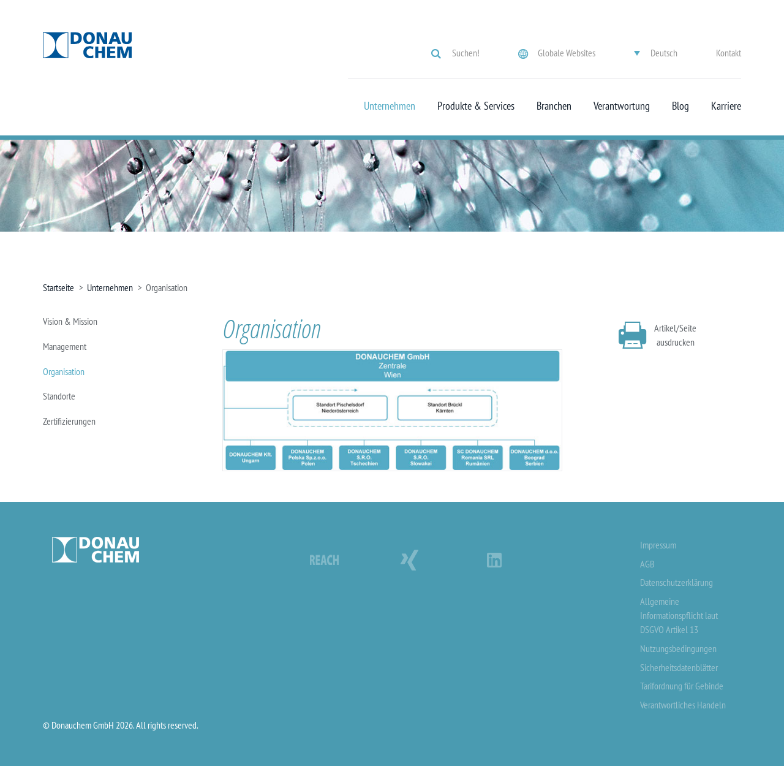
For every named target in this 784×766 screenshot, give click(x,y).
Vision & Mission (70, 321)
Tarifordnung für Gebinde (681, 686)
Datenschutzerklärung (676, 582)
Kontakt (728, 53)
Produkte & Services (475, 106)
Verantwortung (622, 106)
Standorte (59, 396)
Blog (680, 106)
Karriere (726, 106)
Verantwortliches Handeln (683, 705)
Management (64, 346)
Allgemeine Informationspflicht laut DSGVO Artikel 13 (679, 615)
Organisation (64, 371)
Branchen (554, 106)
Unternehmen (389, 106)
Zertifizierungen (69, 421)
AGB (647, 564)
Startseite (58, 287)
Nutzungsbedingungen (678, 648)
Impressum (658, 545)
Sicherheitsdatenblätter (679, 667)
